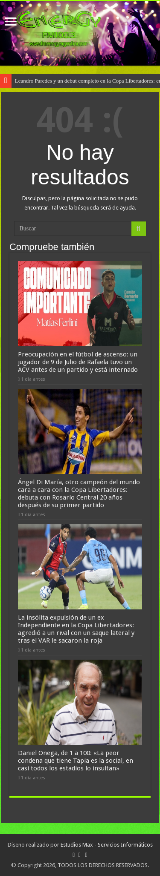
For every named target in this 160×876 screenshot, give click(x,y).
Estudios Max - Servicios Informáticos (107, 845)
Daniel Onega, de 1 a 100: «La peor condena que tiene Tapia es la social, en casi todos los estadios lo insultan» (75, 760)
